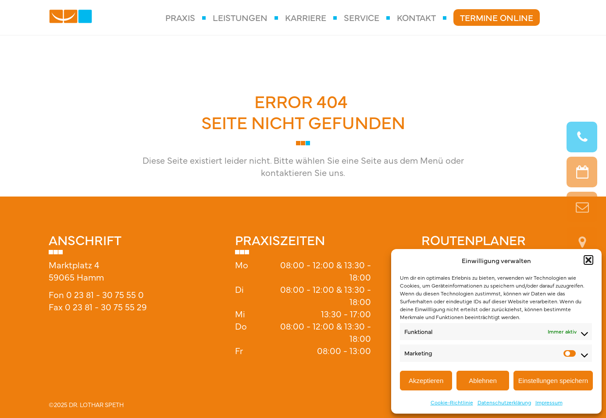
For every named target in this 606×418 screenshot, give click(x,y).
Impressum (549, 402)
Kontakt (416, 17)
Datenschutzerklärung (504, 402)
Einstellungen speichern (553, 380)
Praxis (180, 17)
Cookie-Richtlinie (452, 402)
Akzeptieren (426, 380)
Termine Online (496, 17)
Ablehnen (482, 380)
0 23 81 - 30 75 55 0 (105, 294)
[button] (588, 260)
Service (361, 17)
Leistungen (240, 17)
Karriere (305, 17)
